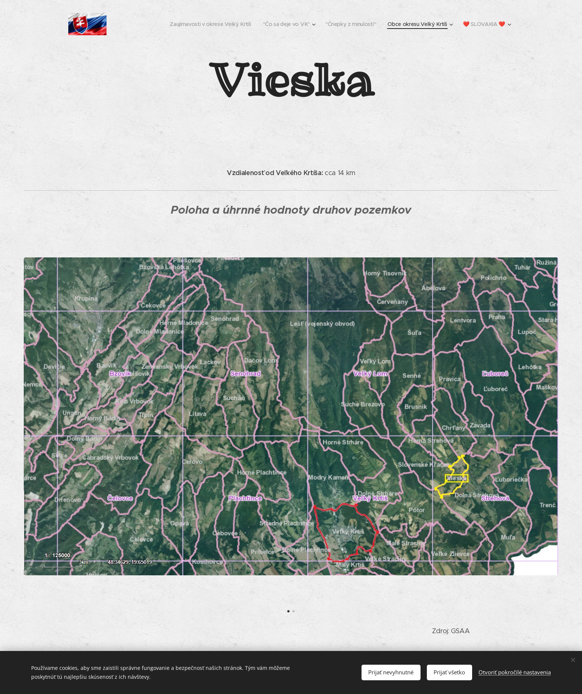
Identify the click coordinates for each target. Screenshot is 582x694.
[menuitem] (208, 24)
